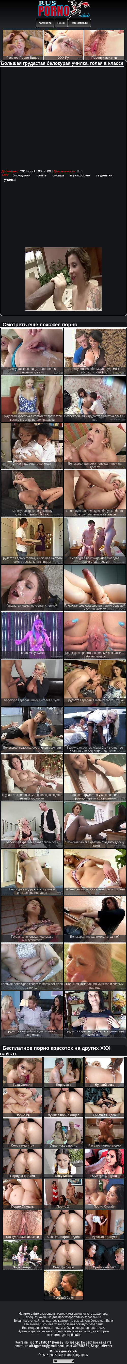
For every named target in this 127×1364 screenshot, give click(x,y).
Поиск (61, 23)
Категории (45, 23)
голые (41, 175)
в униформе (80, 175)
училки (10, 180)
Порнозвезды (79, 23)
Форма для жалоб (63, 1351)
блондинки (21, 175)
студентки (104, 175)
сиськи (58, 175)
